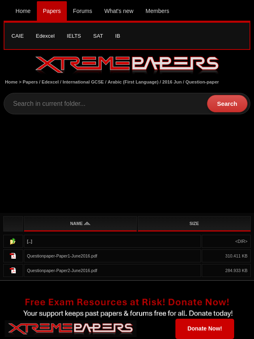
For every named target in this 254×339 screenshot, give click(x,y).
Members (157, 11)
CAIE (17, 36)
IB (117, 36)
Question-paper (202, 81)
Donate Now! (205, 328)
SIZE (194, 223)
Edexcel (45, 36)
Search (227, 103)
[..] (29, 241)
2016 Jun (172, 81)
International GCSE (83, 81)
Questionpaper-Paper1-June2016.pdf (62, 255)
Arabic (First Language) (133, 81)
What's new (118, 11)
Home (22, 11)
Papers (52, 11)
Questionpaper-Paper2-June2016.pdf (62, 270)
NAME (80, 223)
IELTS (74, 36)
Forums (82, 11)
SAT (98, 36)
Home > (14, 81)
